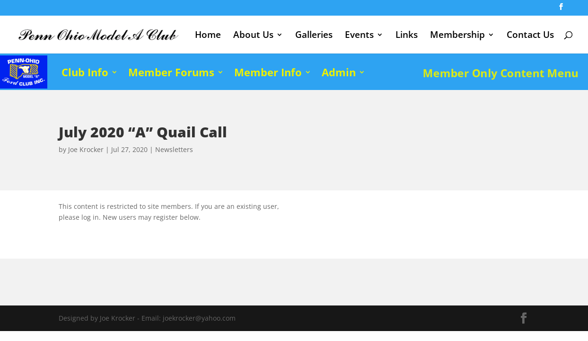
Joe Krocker (86, 149)
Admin (339, 72)
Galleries (314, 36)
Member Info (268, 72)
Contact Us (530, 36)
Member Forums (171, 72)
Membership (457, 36)
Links (406, 36)
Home (208, 36)
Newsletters (174, 149)
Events (359, 36)
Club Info (84, 72)
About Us (253, 36)
